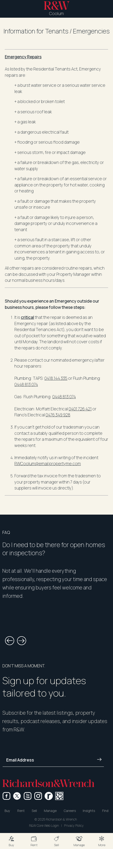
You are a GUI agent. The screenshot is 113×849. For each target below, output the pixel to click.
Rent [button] (21, 811)
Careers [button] (70, 811)
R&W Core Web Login (44, 825)
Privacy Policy (74, 825)
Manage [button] (50, 811)
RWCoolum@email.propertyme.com (47, 463)
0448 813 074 (26, 384)
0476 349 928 (58, 415)
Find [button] (105, 811)
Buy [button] (7, 811)
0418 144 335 (55, 378)
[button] (11, 841)
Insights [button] (89, 811)
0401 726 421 (80, 409)
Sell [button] (34, 811)
